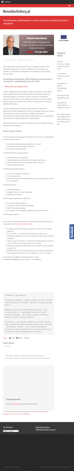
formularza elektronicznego (23, 224)
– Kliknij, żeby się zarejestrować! (15, 86)
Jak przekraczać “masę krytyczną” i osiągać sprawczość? (63, 105)
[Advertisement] (28, 276)
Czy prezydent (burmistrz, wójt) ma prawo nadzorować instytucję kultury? (28, 358)
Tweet (5, 338)
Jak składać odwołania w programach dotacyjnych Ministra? (24, 356)
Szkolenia (23, 60)
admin (31, 60)
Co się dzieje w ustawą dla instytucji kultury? (63, 76)
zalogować (16, 404)
